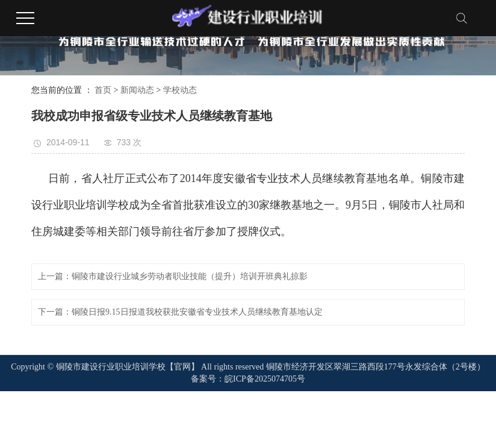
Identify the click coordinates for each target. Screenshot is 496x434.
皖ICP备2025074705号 (265, 378)
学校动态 (180, 90)
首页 (103, 90)
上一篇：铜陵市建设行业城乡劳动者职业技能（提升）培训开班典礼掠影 (173, 276)
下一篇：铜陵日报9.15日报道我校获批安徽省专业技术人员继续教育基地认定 (180, 311)
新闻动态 (137, 90)
